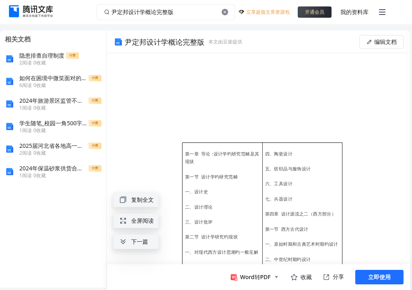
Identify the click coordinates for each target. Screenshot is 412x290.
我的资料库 (354, 12)
